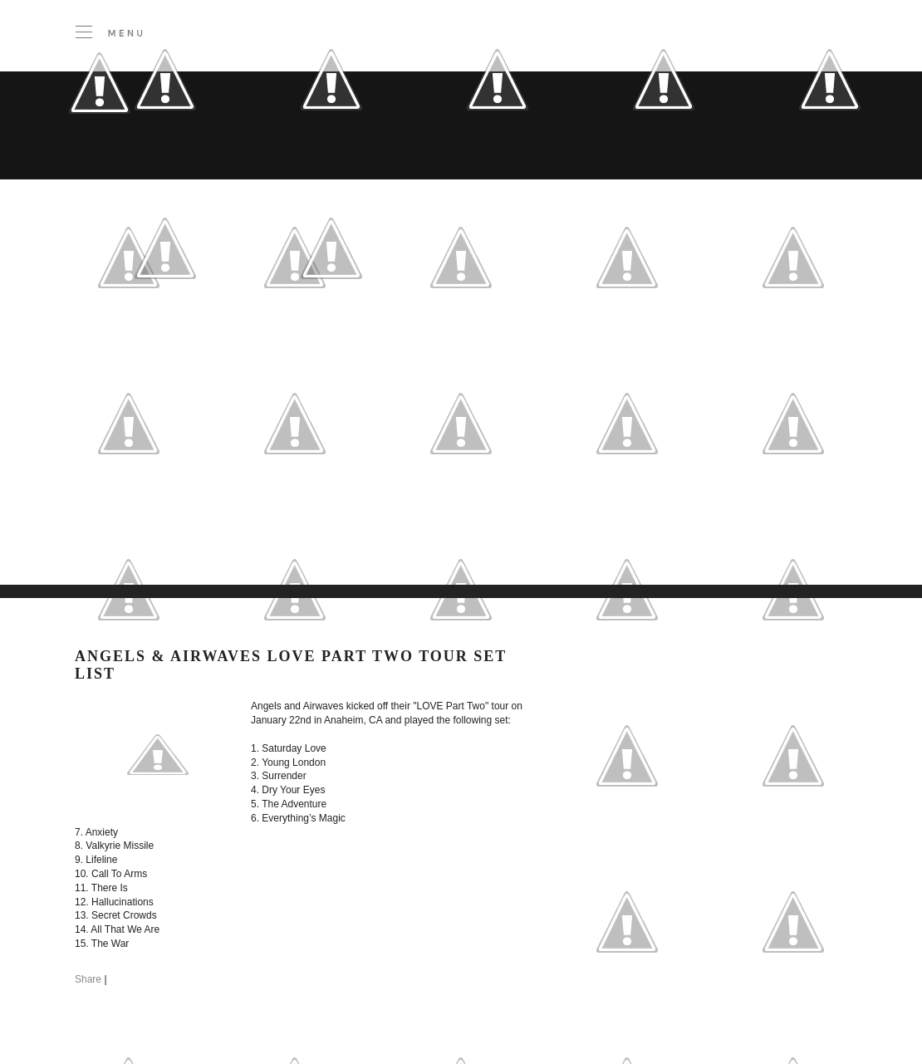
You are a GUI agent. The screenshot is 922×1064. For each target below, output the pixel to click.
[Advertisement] (253, 464)
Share (88, 979)
